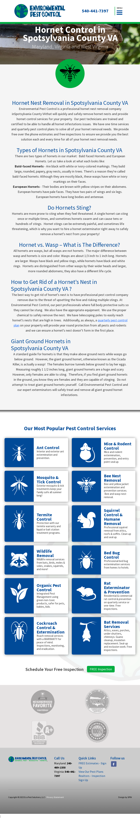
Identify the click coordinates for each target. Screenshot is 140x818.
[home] (40, 11)
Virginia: (65, 774)
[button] (119, 11)
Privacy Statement (55, 797)
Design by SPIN (125, 797)
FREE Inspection (101, 674)
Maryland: (63, 765)
